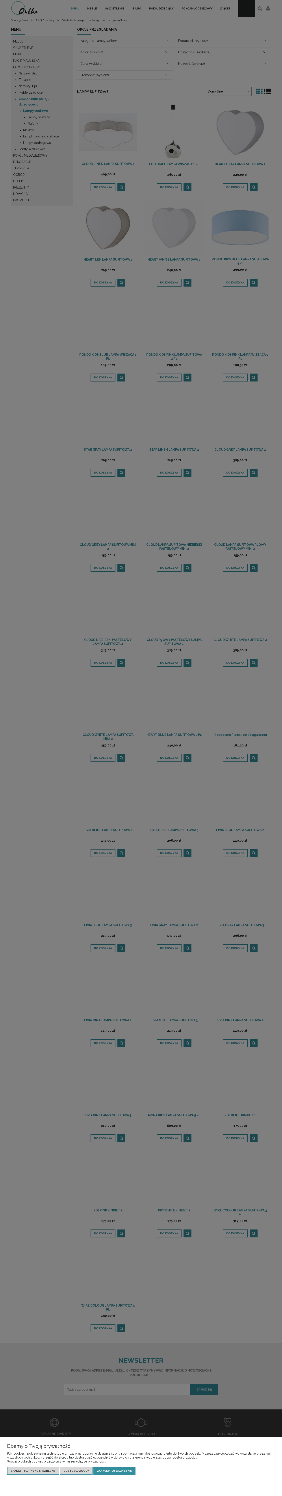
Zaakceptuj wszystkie (114, 1470)
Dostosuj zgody (76, 1470)
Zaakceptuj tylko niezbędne (33, 1470)
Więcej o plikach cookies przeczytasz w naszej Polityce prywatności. (56, 1461)
